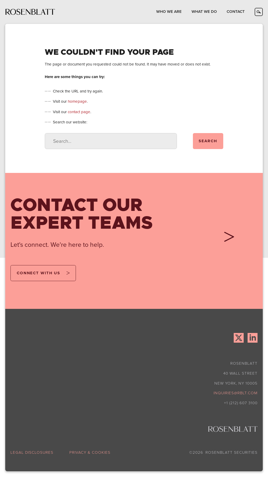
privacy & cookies (89, 452)
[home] (30, 12)
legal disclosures (31, 452)
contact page (79, 112)
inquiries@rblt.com (236, 393)
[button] (169, 12)
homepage (77, 101)
